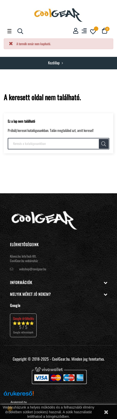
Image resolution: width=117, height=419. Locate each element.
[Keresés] (58, 143)
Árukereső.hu (18, 402)
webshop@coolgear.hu (32, 268)
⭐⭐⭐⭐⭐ (23, 325)
